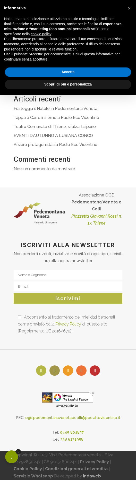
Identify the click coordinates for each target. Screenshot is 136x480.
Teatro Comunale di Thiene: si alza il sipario (55, 126)
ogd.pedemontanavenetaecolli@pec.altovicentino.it (72, 417)
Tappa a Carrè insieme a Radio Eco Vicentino (56, 117)
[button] (129, 8)
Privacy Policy (68, 324)
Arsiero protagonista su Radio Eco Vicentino (55, 144)
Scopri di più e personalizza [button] (68, 84)
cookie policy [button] (41, 34)
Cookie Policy (28, 468)
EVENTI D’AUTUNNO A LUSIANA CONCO (53, 135)
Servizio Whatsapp (33, 476)
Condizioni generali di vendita (76, 468)
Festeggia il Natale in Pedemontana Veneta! (56, 108)
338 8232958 (72, 439)
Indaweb (92, 476)
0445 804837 (72, 432)
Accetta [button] (68, 72)
